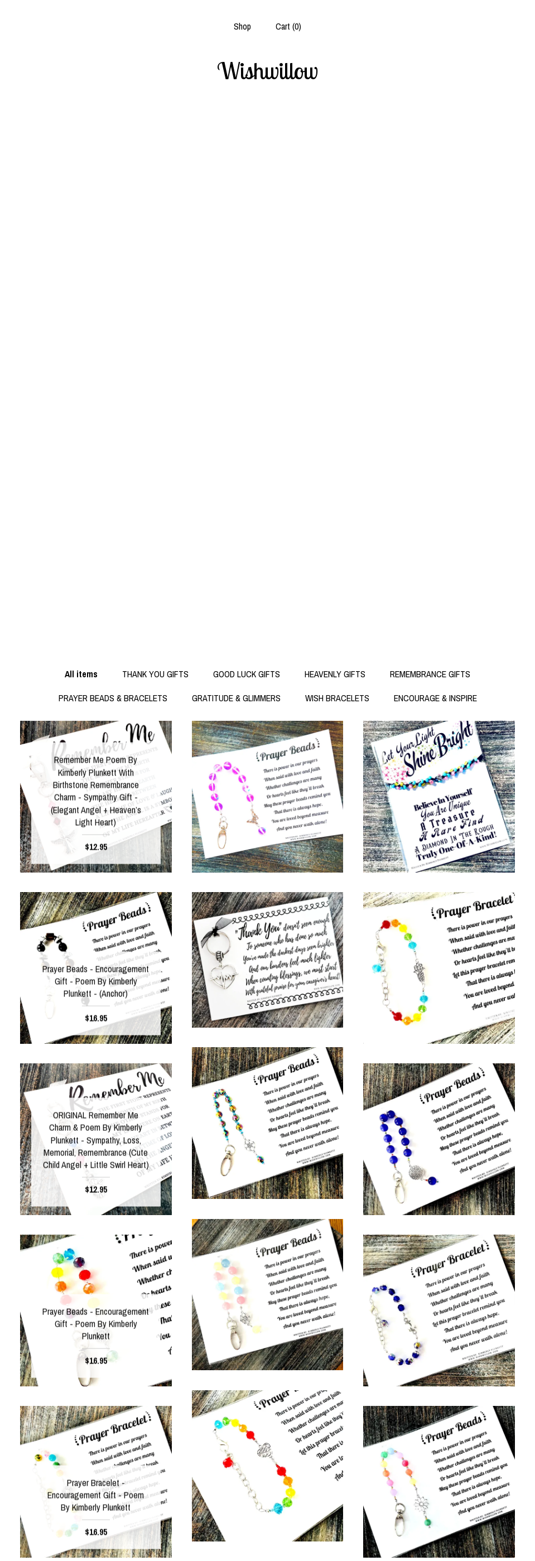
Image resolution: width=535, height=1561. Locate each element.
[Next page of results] (319, 1394)
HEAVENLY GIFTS (335, 142)
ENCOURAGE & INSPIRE (435, 166)
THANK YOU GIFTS (155, 142)
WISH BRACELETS (337, 166)
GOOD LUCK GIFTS (246, 142)
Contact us (95, 1538)
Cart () (288, 26)
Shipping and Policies (96, 1520)
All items (81, 142)
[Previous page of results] (216, 1394)
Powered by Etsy (439, 1538)
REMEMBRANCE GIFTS (430, 142)
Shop (242, 26)
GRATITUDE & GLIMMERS (236, 166)
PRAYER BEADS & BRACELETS (113, 166)
